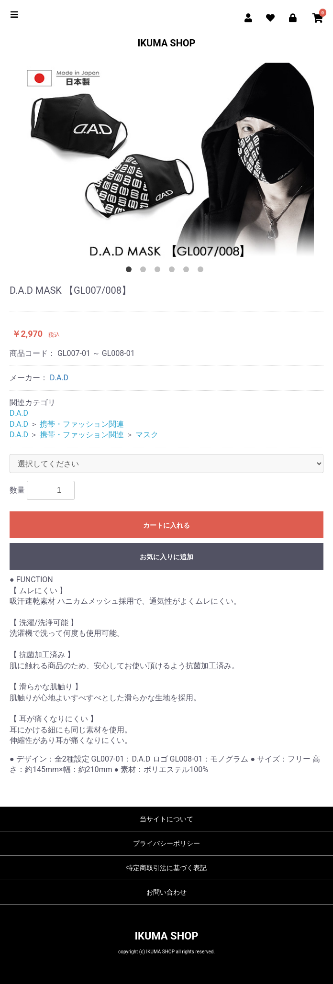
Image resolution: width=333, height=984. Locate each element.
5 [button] (188, 271)
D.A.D (59, 377)
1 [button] (130, 271)
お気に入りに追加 (166, 557)
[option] (166, 161)
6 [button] (202, 271)
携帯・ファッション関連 (82, 424)
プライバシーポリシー (166, 843)
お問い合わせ (166, 892)
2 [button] (145, 271)
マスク (146, 434)
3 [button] (159, 271)
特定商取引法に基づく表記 (166, 868)
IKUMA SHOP (167, 43)
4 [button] (173, 271)
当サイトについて (166, 819)
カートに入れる (166, 525)
